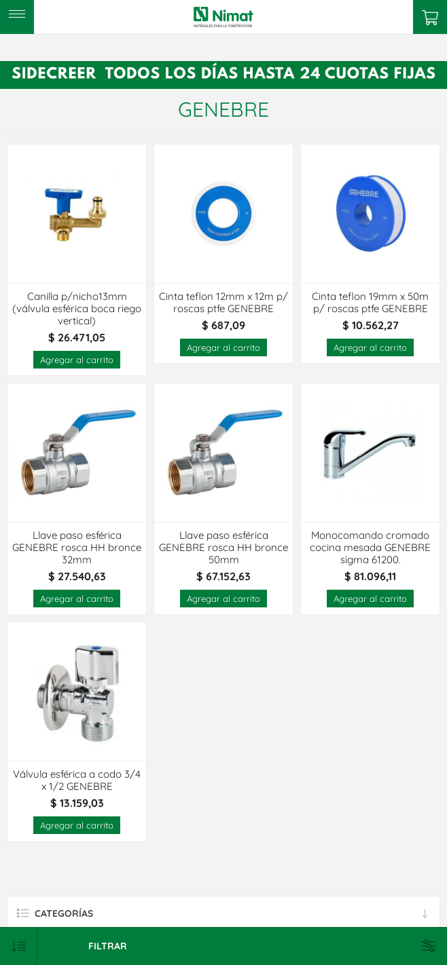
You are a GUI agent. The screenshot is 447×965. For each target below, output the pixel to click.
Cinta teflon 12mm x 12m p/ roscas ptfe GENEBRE (223, 302)
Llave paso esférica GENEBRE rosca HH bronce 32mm (76, 547)
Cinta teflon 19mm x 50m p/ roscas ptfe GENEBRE (370, 302)
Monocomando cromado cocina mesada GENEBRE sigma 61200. (370, 547)
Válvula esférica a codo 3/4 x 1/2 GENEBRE (77, 780)
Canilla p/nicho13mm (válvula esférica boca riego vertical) (76, 308)
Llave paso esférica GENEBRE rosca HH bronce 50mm (223, 547)
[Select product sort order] (18, 946)
